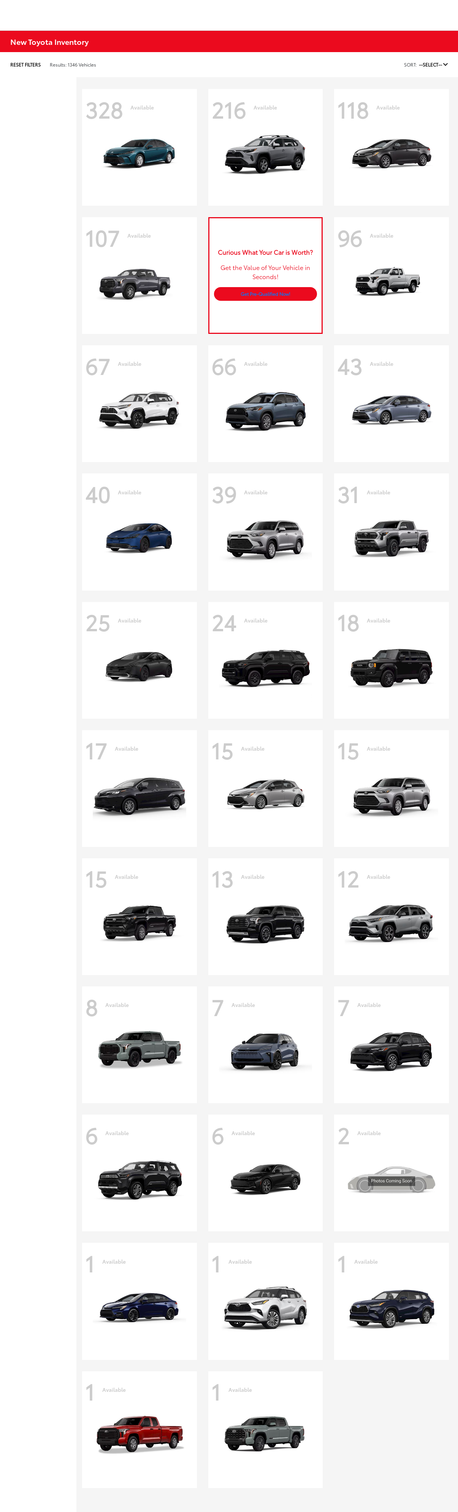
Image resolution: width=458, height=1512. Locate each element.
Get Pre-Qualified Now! (265, 294)
